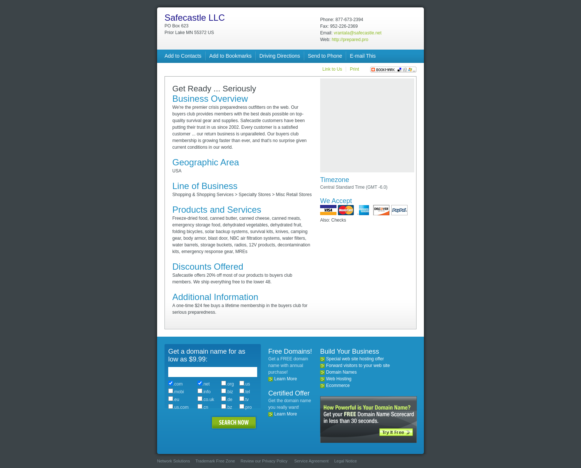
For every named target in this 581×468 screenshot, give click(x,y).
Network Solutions (173, 461)
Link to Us (332, 69)
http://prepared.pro (350, 39)
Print (354, 69)
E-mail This (363, 56)
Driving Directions (279, 56)
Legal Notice (345, 461)
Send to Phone (325, 56)
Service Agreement (311, 461)
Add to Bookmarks (230, 56)
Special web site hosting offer (355, 358)
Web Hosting (338, 378)
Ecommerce (338, 385)
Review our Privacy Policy (264, 461)
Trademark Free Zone (215, 461)
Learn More (285, 378)
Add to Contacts (183, 56)
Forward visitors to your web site (358, 365)
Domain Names (341, 372)
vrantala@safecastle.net (358, 33)
